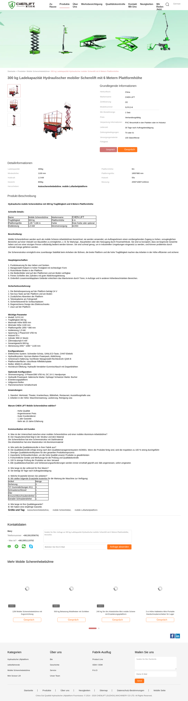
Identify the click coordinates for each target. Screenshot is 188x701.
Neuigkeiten (146, 4)
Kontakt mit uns (132, 5)
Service (53, 670)
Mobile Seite (160, 690)
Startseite (28, 690)
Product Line (97, 659)
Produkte (64, 4)
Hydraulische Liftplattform (18, 659)
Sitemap (104, 690)
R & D (94, 670)
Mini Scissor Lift (14, 676)
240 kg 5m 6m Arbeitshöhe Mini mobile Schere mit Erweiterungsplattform (115, 612)
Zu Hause (52, 5)
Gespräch (109, 149)
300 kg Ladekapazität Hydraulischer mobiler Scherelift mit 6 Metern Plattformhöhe (85, 71)
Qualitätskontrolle (115, 4)
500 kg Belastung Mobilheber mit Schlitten (71, 611)
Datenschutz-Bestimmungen (130, 690)
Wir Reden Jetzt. (159, 7)
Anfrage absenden (119, 547)
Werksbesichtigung (91, 4)
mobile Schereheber (62, 510)
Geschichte (54, 665)
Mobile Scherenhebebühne (18, 670)
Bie (51, 659)
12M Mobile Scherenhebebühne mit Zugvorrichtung (27, 612)
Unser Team (55, 676)
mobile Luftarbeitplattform (86, 510)
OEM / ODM (97, 665)
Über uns (75, 5)
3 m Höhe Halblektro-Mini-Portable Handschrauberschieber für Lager (160, 612)
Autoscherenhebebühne (38, 510)
